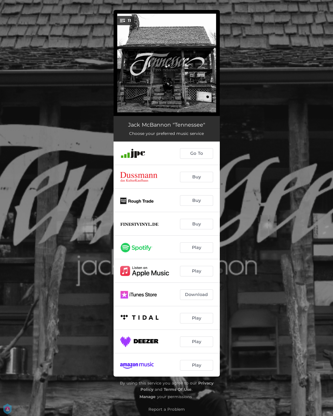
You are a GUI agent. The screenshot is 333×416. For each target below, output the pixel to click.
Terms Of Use (178, 389)
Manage (147, 396)
